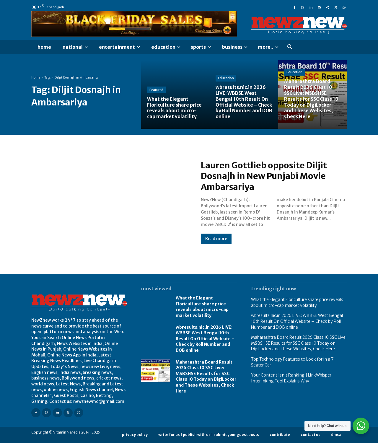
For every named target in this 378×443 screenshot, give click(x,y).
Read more (216, 238)
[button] (290, 47)
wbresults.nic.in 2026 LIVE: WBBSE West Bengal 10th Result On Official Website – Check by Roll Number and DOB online (205, 339)
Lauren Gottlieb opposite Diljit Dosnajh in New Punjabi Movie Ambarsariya (265, 176)
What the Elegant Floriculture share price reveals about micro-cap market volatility (202, 306)
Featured (156, 90)
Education (226, 79)
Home (35, 77)
